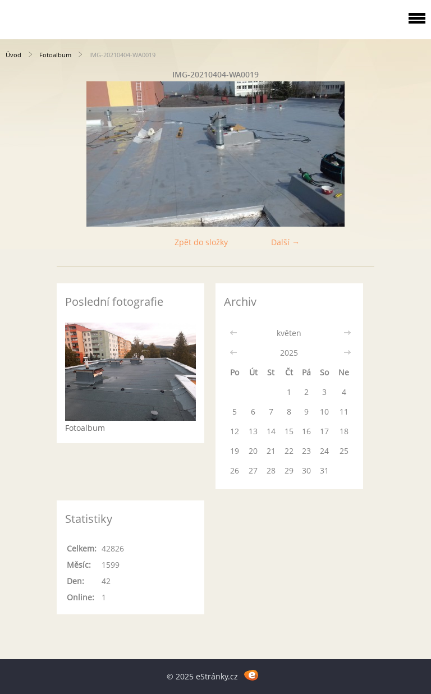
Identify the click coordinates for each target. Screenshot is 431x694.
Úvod (13, 54)
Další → (285, 242)
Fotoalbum (55, 54)
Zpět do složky (201, 242)
